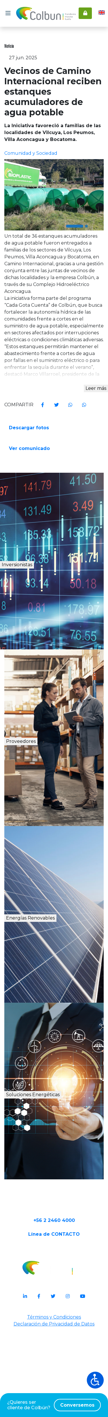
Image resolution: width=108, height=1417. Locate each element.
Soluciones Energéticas (58, 1164)
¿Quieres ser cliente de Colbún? (54, 1405)
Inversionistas (41, 628)
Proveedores (38, 805)
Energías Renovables (56, 982)
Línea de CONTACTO (54, 1322)
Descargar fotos (30, 487)
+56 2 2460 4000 (54, 1304)
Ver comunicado (30, 509)
